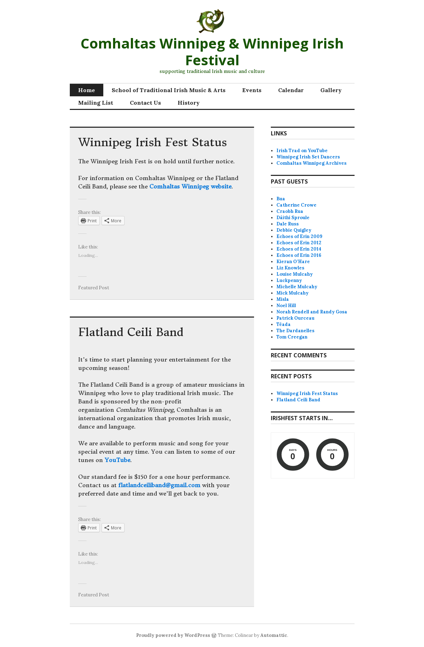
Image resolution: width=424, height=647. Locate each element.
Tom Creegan (291, 337)
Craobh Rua (289, 211)
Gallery (331, 90)
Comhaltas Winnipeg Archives (311, 163)
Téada (283, 324)
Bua (280, 199)
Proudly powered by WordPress (173, 635)
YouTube (117, 459)
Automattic (273, 635)
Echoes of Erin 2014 (298, 249)
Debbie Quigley (293, 230)
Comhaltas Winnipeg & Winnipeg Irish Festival (212, 51)
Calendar (291, 90)
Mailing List (95, 102)
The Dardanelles (295, 331)
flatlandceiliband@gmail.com (159, 485)
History (189, 102)
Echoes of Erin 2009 (299, 236)
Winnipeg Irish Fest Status (152, 142)
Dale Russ (287, 224)
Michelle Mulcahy (296, 287)
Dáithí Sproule (293, 218)
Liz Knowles (290, 268)
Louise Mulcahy (294, 274)
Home (86, 90)
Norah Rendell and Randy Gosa (311, 312)
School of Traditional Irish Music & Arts (168, 90)
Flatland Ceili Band (130, 332)
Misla (282, 299)
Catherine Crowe (296, 205)
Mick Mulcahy (292, 293)
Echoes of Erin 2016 (298, 255)
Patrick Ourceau (295, 318)
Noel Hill (286, 305)
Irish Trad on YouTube (302, 151)
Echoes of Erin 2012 (298, 243)
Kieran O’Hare (293, 262)
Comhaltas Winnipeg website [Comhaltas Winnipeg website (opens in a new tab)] (190, 186)
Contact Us (145, 102)
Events (251, 90)
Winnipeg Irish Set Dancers (308, 157)
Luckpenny (289, 280)
